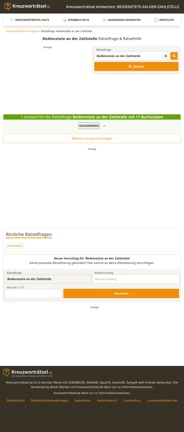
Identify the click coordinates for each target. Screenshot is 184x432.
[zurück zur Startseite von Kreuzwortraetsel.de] (29, 7)
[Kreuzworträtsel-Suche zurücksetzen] (166, 56)
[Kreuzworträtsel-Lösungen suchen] (174, 56)
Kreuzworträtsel (16, 31)
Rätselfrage (103, 49)
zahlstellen (15, 246)
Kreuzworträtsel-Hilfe (29, 20)
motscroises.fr (107, 400)
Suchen (136, 66)
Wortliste (164, 20)
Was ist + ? (15, 287)
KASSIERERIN (89, 126)
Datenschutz (16, 400)
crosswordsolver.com (162, 400)
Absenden (121, 293)
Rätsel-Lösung (104, 272)
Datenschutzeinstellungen (49, 400)
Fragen (33, 31)
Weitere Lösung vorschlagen (92, 138)
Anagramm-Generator (122, 20)
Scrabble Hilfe (76, 20)
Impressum (83, 400)
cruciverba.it (132, 400)
